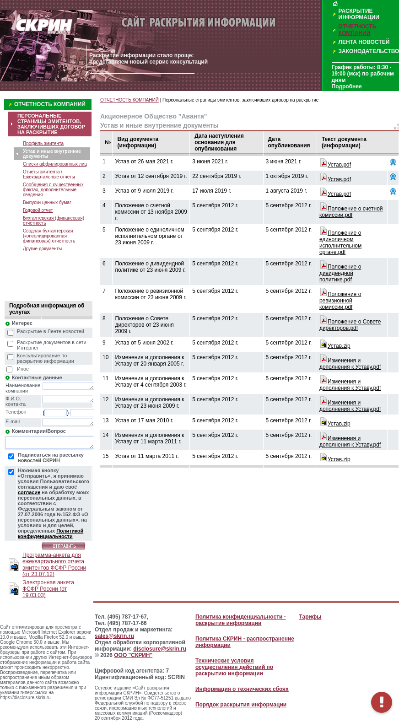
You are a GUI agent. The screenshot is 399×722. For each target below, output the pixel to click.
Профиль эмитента (43, 143)
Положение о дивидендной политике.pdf (340, 273)
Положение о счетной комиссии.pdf (351, 211)
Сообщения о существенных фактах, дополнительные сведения (53, 189)
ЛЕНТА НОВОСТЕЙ (364, 42)
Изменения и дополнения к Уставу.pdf (350, 363)
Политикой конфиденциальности (50, 533)
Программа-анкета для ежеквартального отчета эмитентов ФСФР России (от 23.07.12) (54, 564)
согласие (29, 492)
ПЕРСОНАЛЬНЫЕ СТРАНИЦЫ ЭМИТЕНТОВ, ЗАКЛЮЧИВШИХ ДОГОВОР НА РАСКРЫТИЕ (51, 124)
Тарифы (310, 617)
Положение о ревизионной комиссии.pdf (340, 300)
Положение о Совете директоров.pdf (350, 324)
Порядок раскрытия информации (240, 704)
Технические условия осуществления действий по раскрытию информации (234, 667)
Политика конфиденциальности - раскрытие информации (240, 620)
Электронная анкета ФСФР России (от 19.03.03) (48, 588)
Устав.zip (339, 346)
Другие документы (42, 248)
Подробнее (347, 86)
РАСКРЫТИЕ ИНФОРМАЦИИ (359, 14)
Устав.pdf (339, 165)
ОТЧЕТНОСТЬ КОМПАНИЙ (358, 29)
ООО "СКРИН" (133, 655)
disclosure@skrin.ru (159, 649)
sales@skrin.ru (114, 636)
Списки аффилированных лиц (55, 164)
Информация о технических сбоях (242, 689)
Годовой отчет (38, 210)
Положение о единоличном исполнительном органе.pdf (340, 242)
